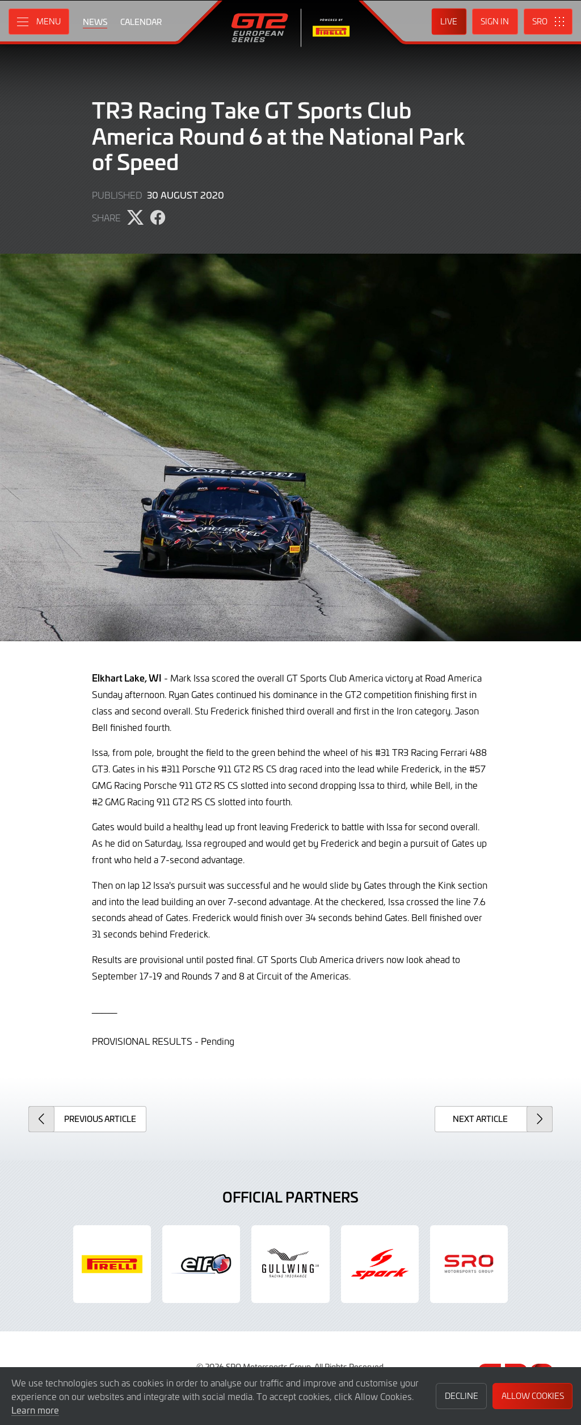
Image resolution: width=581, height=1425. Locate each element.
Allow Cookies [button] (533, 1395)
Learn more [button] (35, 1409)
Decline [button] (461, 1395)
